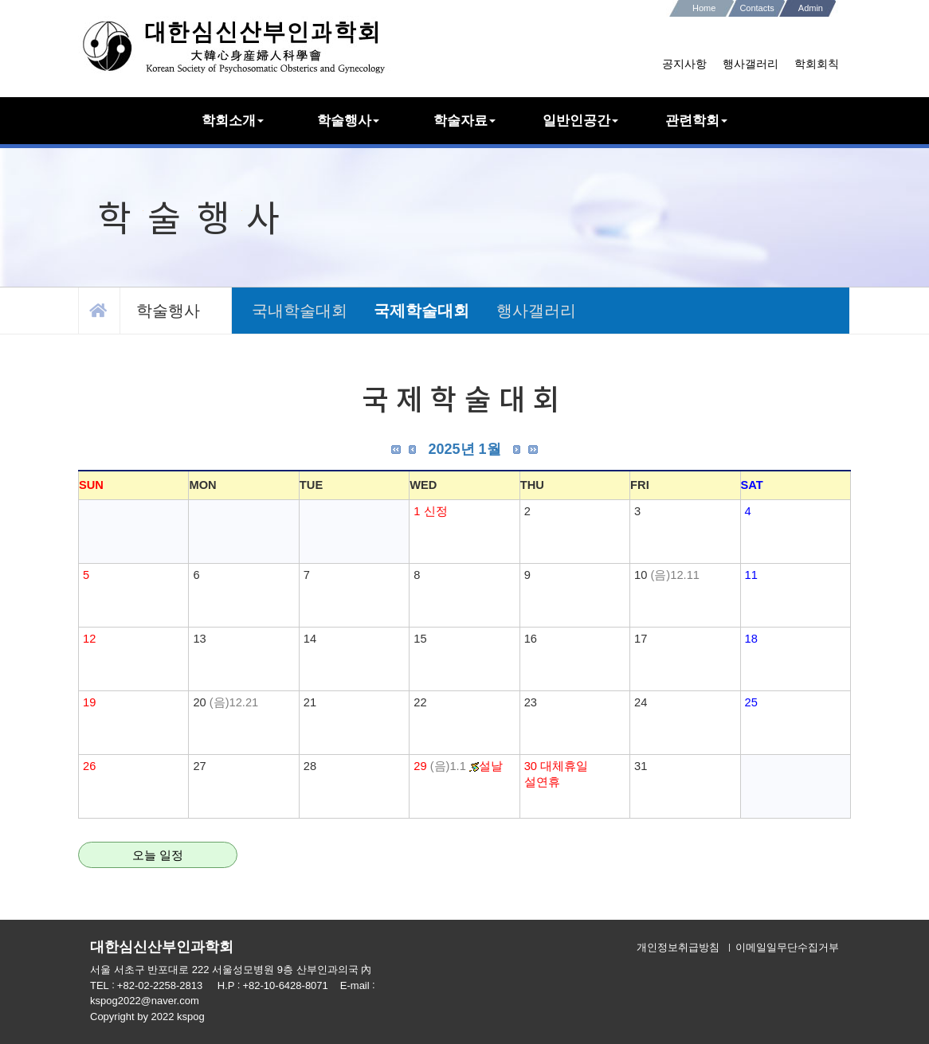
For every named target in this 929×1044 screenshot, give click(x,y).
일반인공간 (580, 120)
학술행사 (348, 120)
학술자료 (464, 120)
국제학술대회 (421, 310)
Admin (810, 8)
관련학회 (696, 120)
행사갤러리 (750, 63)
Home (703, 8)
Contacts (756, 8)
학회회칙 (816, 63)
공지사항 (684, 63)
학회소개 (233, 120)
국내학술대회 (299, 310)
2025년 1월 (464, 449)
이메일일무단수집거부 (787, 947)
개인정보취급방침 (678, 947)
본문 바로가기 (0, 0)
